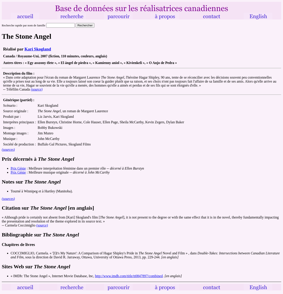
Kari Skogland (38, 49)
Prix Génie (18, 168)
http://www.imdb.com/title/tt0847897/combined (129, 276)
